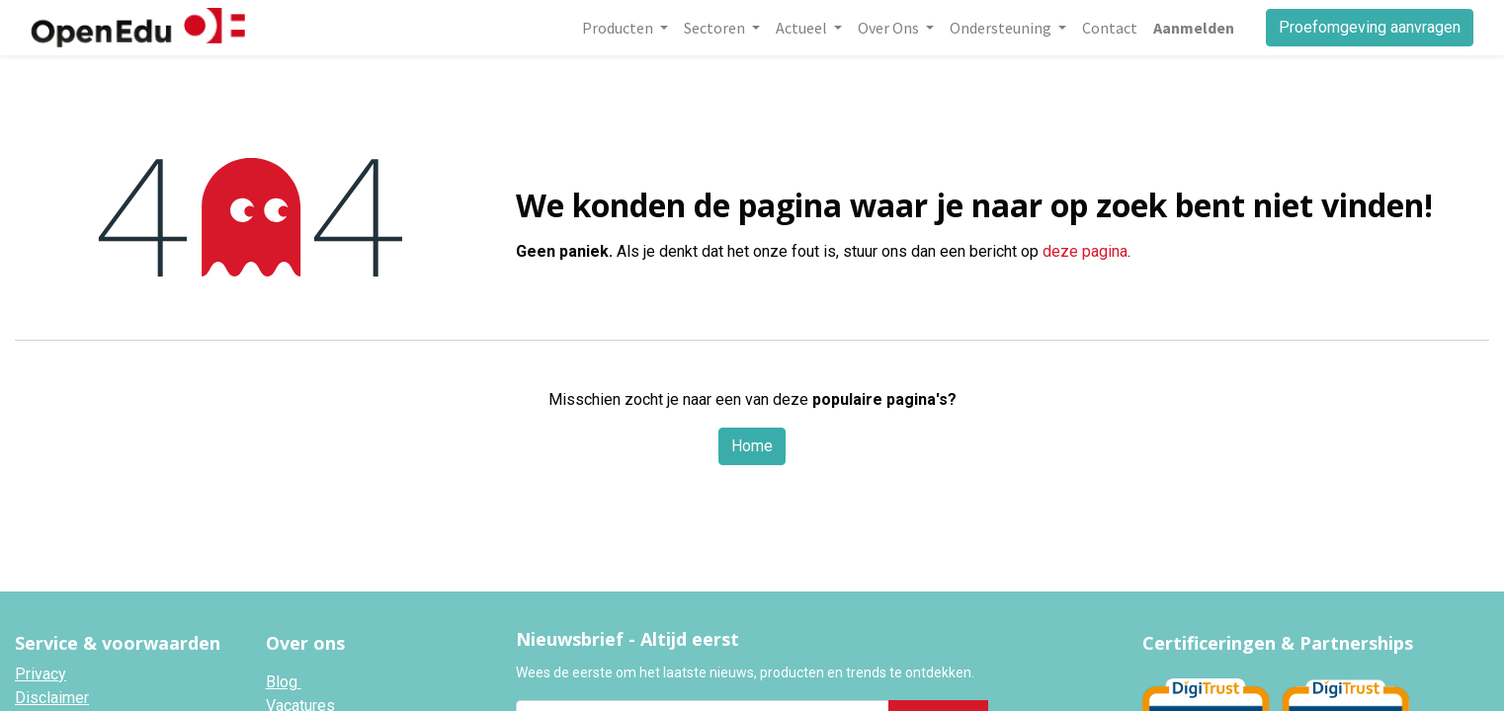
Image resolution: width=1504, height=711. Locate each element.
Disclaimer (52, 697)
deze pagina (1085, 251)
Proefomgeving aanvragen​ (1370, 27)
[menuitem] (1109, 27)
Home (752, 445)
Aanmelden (1193, 28)
